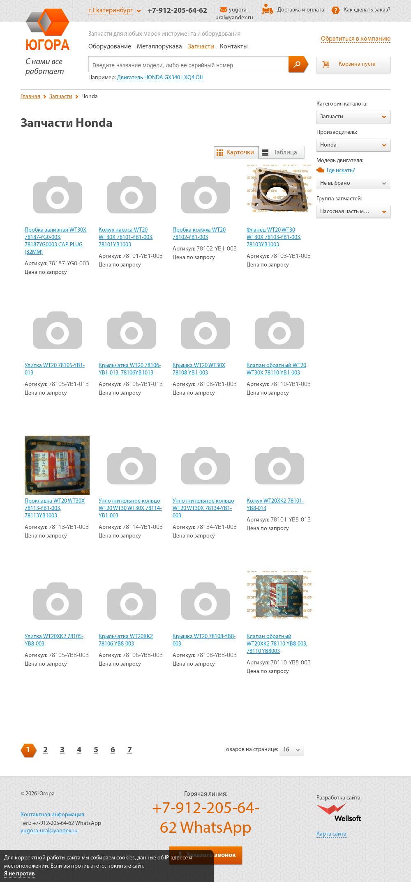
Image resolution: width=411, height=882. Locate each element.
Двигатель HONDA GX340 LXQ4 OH (160, 78)
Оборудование (109, 47)
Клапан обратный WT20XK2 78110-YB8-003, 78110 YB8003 (277, 644)
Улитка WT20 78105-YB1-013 (55, 369)
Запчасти (201, 47)
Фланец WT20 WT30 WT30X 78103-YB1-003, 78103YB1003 (274, 237)
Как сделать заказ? (367, 10)
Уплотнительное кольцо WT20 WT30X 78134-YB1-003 (203, 508)
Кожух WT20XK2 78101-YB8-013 (275, 505)
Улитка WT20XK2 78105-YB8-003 (54, 640)
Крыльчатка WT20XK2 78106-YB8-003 (126, 640)
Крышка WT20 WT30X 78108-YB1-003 (199, 369)
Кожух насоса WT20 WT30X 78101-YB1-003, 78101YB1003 (126, 237)
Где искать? (341, 171)
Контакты (234, 47)
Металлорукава (159, 47)
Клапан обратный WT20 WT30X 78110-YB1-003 (276, 369)
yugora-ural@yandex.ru (49, 831)
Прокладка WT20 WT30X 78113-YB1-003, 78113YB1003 (55, 508)
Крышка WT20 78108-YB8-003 (204, 640)
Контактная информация (52, 815)
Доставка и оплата (300, 10)
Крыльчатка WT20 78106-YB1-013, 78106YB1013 (130, 369)
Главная (30, 97)
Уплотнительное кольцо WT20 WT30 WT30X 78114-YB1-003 (130, 508)
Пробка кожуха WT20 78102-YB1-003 (199, 234)
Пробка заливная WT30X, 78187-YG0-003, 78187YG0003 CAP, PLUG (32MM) (56, 241)
